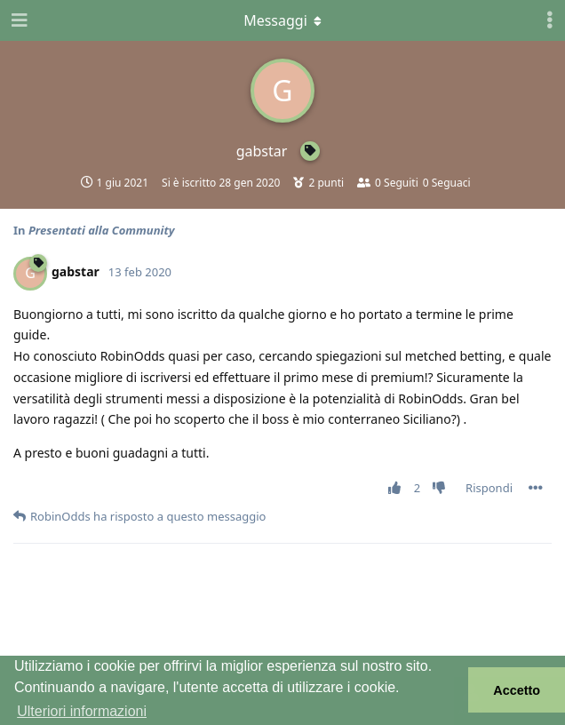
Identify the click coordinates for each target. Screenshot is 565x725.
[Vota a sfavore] (442, 488)
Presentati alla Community (101, 230)
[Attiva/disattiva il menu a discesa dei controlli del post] (536, 488)
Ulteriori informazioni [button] (82, 711)
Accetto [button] (516, 690)
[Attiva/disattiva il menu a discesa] (282, 20)
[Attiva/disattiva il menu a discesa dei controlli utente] (550, 20)
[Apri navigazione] (18, 20)
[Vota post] (397, 488)
